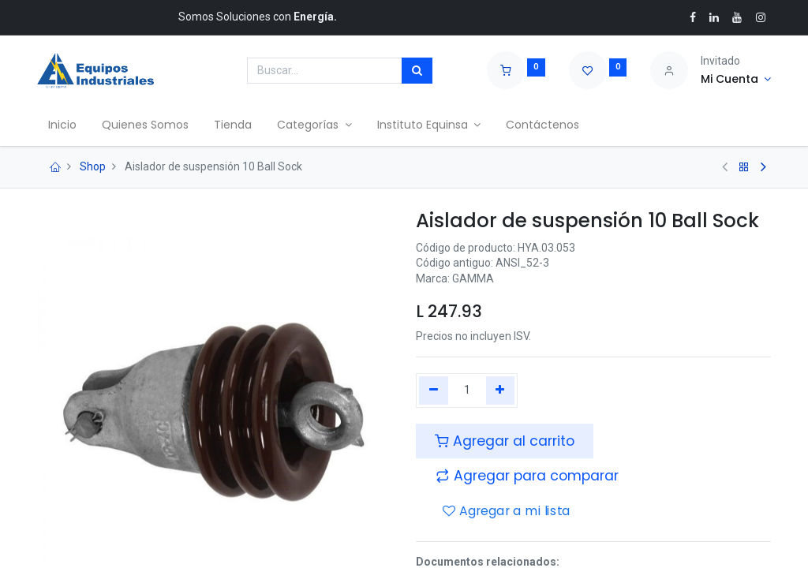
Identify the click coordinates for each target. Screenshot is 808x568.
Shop (93, 166)
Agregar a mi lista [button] (506, 511)
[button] (527, 475)
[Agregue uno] (500, 390)
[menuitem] (64, 125)
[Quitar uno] (433, 390)
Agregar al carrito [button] (504, 441)
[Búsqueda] (417, 71)
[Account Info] (736, 80)
